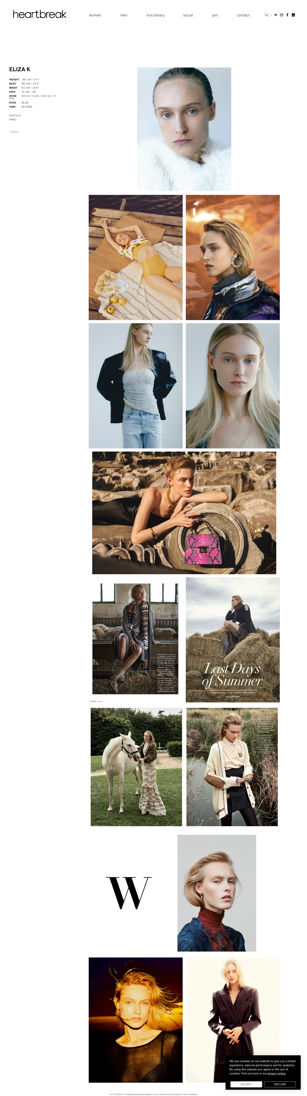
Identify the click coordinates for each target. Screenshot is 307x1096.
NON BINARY (155, 15)
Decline (280, 1084)
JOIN (215, 15)
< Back (13, 131)
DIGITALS (15, 115)
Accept (246, 1084)
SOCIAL (188, 15)
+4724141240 (116, 1094)
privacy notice (277, 1073)
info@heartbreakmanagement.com (141, 1094)
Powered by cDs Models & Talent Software (178, 1094)
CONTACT (243, 15)
